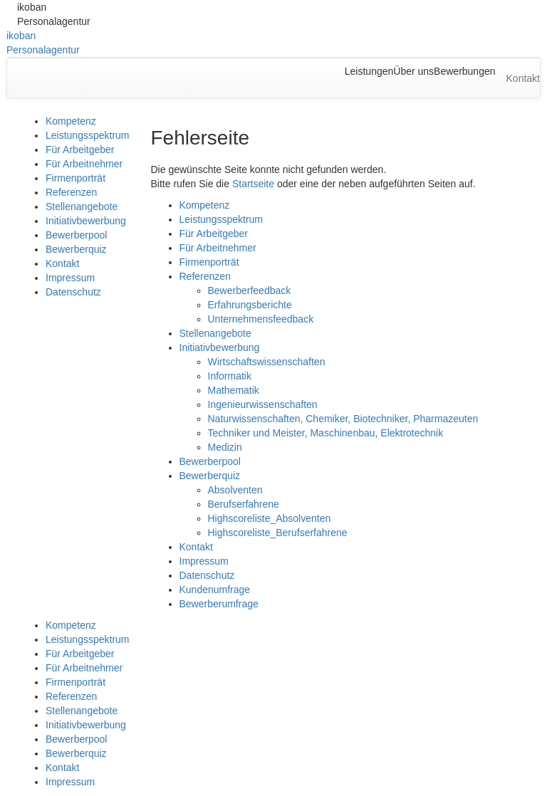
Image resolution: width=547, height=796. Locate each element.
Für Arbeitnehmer (84, 163)
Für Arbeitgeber (80, 149)
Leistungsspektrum (88, 135)
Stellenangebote (82, 206)
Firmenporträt (75, 178)
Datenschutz (73, 292)
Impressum (70, 277)
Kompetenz (71, 121)
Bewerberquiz (76, 249)
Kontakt (62, 263)
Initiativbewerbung (86, 220)
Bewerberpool (76, 235)
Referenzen (71, 192)
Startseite (253, 183)
